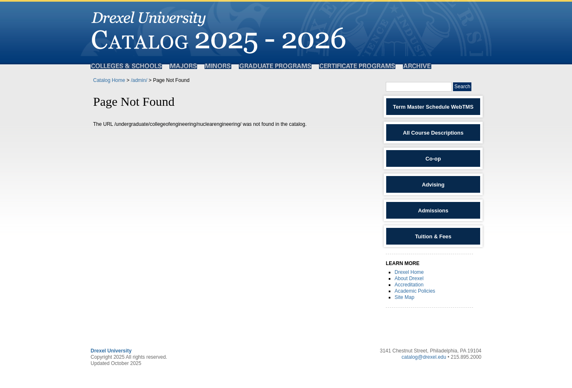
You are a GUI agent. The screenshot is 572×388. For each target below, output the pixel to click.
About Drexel (409, 278)
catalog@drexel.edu (424, 357)
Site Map (404, 297)
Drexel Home (409, 272)
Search (462, 86)
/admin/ (139, 80)
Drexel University (111, 351)
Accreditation (409, 285)
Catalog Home (109, 80)
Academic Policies (415, 291)
